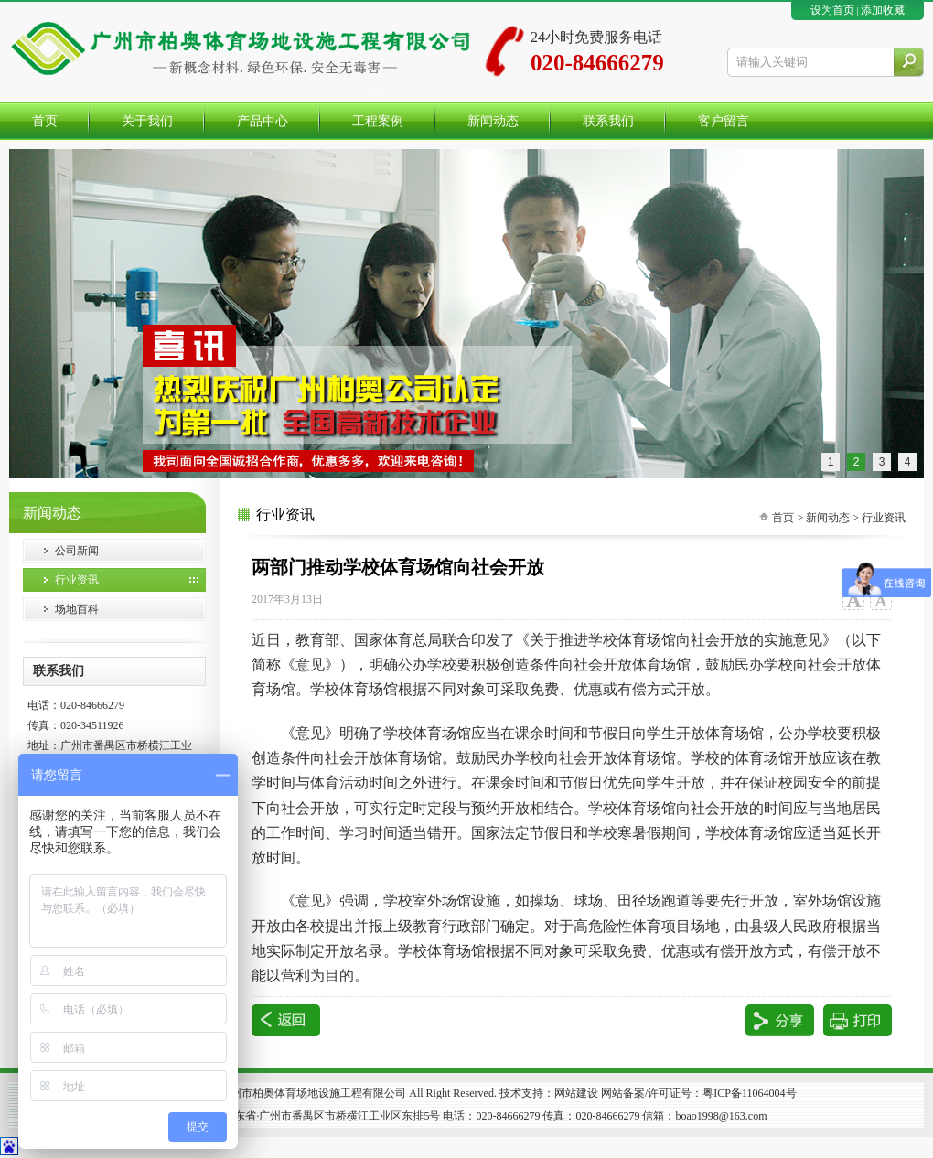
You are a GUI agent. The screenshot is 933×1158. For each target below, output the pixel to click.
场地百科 (77, 609)
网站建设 (576, 1093)
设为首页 (832, 10)
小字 (880, 599)
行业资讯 (77, 580)
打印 (857, 1020)
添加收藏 (883, 10)
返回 (286, 1020)
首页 (783, 517)
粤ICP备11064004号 (749, 1093)
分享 (779, 1020)
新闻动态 (828, 517)
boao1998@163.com (721, 1116)
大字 (853, 599)
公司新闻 (77, 550)
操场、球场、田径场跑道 (610, 900)
